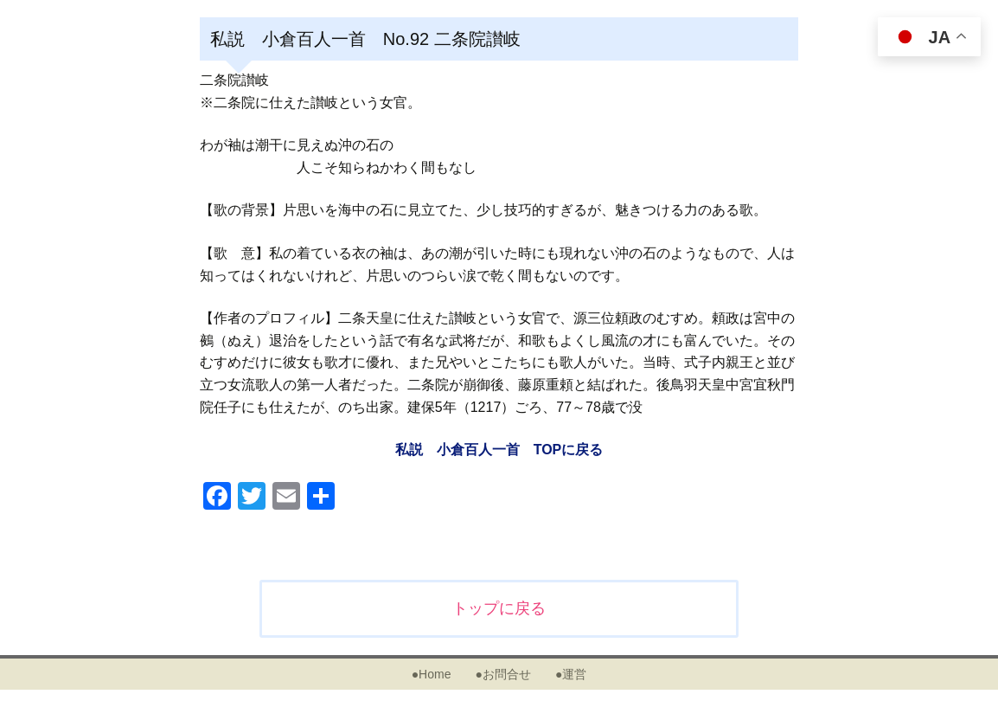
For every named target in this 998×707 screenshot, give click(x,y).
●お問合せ (502, 674)
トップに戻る (499, 608)
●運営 (570, 674)
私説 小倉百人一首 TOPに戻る (499, 449)
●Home (431, 674)
